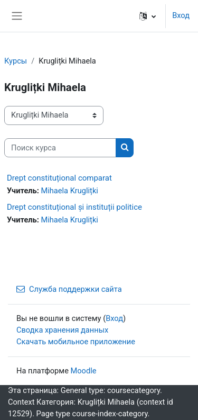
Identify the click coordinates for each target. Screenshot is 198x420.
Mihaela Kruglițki (69, 190)
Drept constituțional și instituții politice (74, 207)
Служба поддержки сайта (69, 289)
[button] (147, 16)
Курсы (15, 61)
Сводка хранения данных (62, 330)
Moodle (84, 371)
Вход (181, 15)
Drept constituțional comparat (59, 178)
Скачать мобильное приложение (75, 341)
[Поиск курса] (60, 147)
